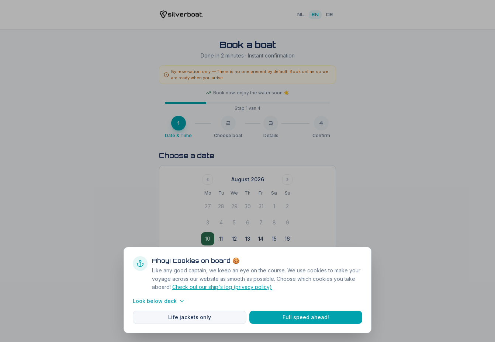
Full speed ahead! (306, 317)
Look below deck (159, 301)
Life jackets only (189, 317)
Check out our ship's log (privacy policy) (222, 287)
